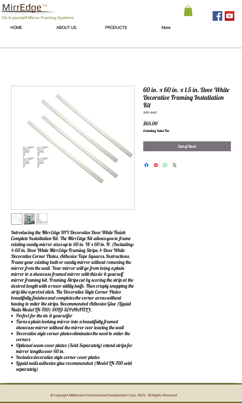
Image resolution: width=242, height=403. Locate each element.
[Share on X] (175, 165)
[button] (188, 10)
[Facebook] (217, 16)
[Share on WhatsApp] (165, 165)
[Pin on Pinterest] (156, 165)
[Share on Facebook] (146, 165)
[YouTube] (229, 16)
